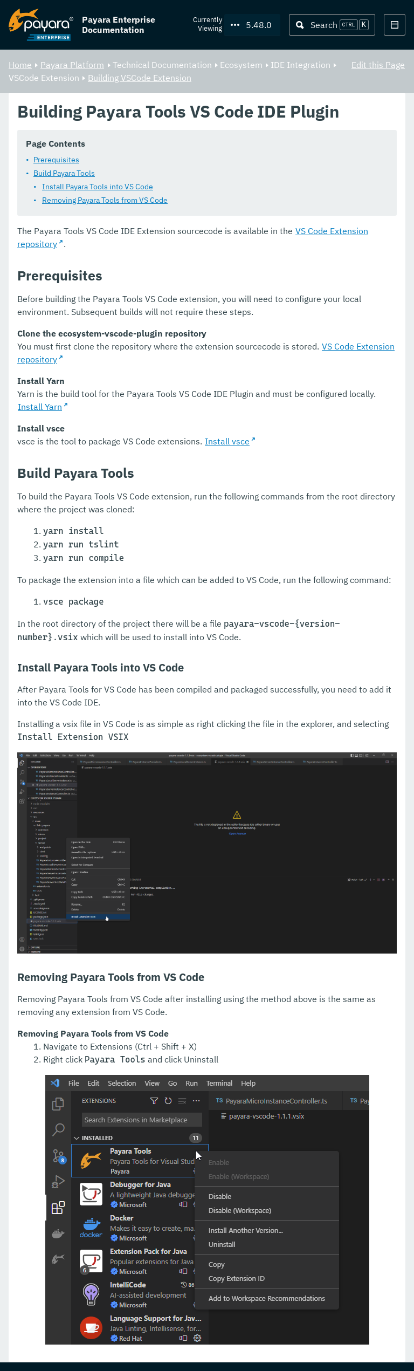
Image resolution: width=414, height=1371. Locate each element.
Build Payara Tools (64, 174)
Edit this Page (378, 64)
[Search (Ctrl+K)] (332, 25)
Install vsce (227, 441)
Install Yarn (40, 407)
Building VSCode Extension (139, 77)
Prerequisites (56, 160)
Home (20, 64)
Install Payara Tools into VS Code (97, 187)
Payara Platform (72, 64)
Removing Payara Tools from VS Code (105, 200)
